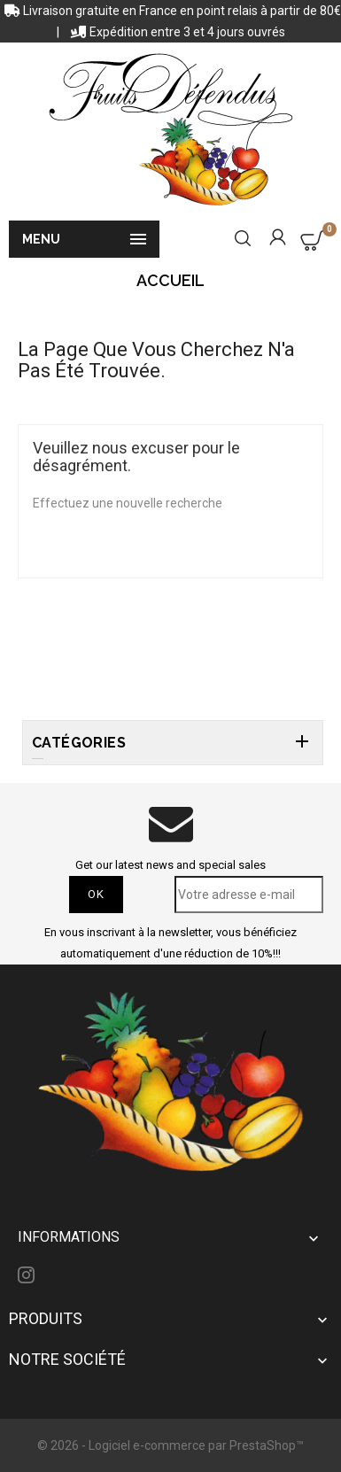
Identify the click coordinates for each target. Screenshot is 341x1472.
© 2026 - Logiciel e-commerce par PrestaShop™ (170, 1445)
